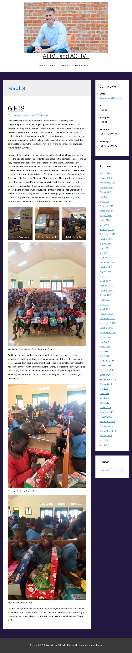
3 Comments (14, 115)
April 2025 (105, 202)
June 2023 (104, 248)
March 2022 (105, 281)
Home (42, 66)
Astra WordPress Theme (91, 645)
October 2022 (106, 267)
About (52, 66)
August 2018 (106, 436)
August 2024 (106, 216)
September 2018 (108, 431)
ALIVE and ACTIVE (66, 56)
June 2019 (104, 394)
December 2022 (107, 262)
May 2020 (104, 351)
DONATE (64, 66)
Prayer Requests (80, 66)
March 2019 (105, 408)
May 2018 (104, 445)
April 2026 (105, 173)
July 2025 (104, 197)
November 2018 (107, 422)
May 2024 (104, 225)
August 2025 (106, 192)
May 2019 (104, 398)
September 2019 (108, 379)
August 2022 (106, 272)
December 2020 (107, 319)
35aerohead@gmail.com (111, 98)
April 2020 (105, 356)
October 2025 (106, 188)
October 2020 (106, 328)
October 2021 (106, 291)
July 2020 (104, 342)
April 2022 (104, 276)
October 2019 (106, 375)
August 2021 (106, 295)
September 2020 (108, 333)
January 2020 (106, 365)
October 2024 (106, 211)
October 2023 (106, 239)
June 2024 (105, 220)
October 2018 (106, 426)
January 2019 (106, 417)
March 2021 (105, 309)
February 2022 (107, 286)
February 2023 (107, 258)
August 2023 (106, 244)
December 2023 (107, 234)
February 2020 (107, 361)
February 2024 (107, 230)
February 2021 (106, 314)
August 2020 (106, 337)
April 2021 (104, 305)
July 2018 (104, 440)
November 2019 (107, 370)
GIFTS (18, 108)
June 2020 (105, 347)
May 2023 (104, 253)
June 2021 (104, 300)
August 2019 (106, 384)
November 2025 (108, 183)
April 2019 (104, 403)
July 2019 (104, 389)
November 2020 (108, 323)
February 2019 (107, 412)
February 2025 (107, 206)
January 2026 (106, 178)
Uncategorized (29, 115)
